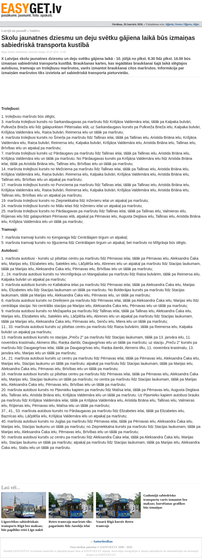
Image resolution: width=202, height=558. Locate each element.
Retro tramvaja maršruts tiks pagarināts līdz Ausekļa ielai (70, 524)
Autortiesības (103, 541)
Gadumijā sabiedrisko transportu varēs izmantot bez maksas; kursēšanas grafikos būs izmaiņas (165, 501)
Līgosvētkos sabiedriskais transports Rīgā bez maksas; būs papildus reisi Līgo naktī (22, 526)
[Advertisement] (97, 91)
